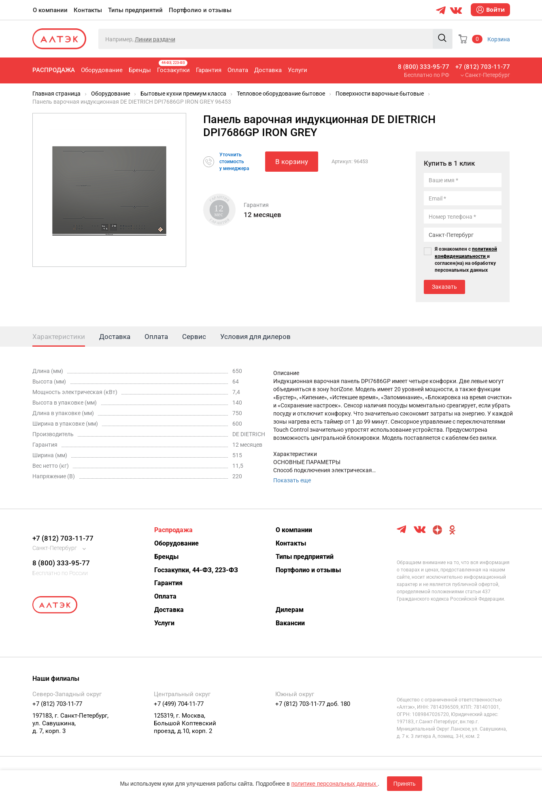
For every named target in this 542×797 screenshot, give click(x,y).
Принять (404, 783)
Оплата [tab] (156, 336)
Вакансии (290, 623)
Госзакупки (173, 67)
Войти (490, 10)
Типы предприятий (135, 10)
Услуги (297, 70)
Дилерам (290, 610)
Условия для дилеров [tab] (255, 336)
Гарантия (208, 70)
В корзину (291, 162)
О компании (50, 10)
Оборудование (102, 70)
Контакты (88, 10)
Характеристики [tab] (58, 336)
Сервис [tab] (194, 336)
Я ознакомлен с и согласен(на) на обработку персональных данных (466, 259)
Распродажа (53, 70)
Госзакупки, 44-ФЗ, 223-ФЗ (196, 570)
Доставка (268, 70)
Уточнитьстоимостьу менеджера (234, 161)
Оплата (237, 70)
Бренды (140, 70)
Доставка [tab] (114, 336)
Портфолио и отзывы (200, 10)
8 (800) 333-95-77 (423, 66)
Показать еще (292, 480)
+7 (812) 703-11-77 (482, 66)
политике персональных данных (334, 783)
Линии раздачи (155, 39)
